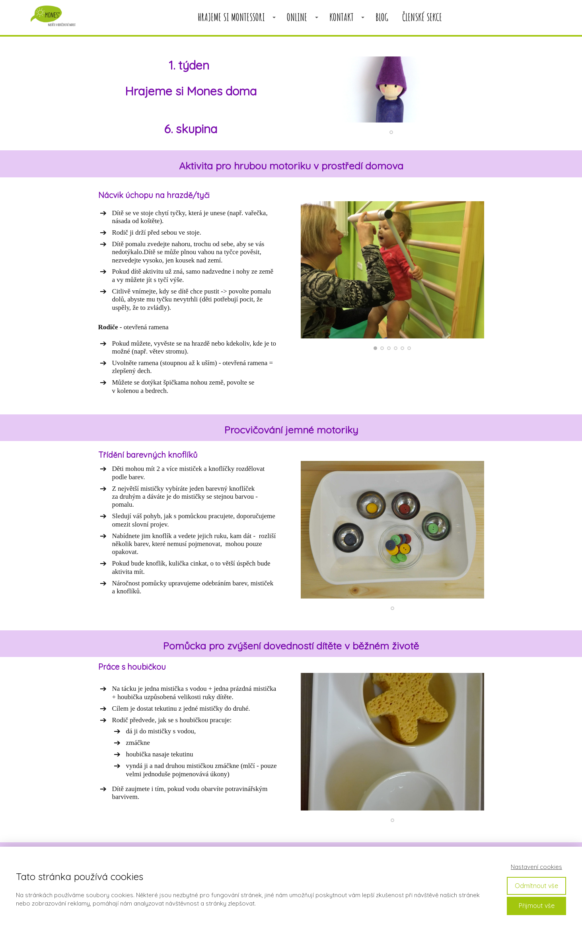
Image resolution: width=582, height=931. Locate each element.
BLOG (382, 17)
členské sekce (422, 17)
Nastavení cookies (536, 867)
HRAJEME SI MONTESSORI (231, 17)
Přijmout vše (537, 906)
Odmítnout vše (536, 886)
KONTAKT (341, 17)
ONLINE (297, 17)
